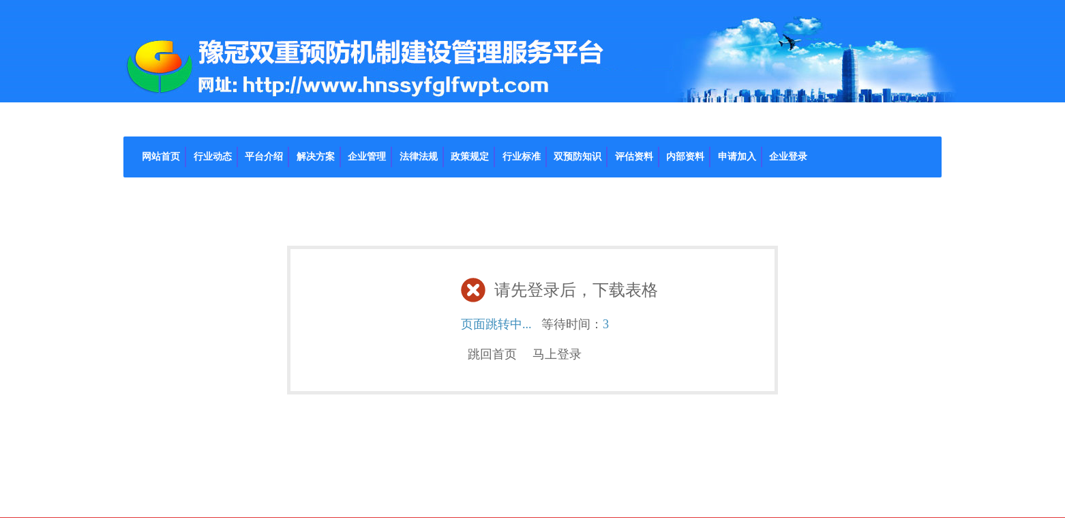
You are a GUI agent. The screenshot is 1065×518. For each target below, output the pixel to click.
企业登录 (788, 157)
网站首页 (161, 157)
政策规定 (470, 157)
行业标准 (521, 157)
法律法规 (419, 157)
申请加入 (737, 157)
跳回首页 (492, 354)
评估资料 (634, 157)
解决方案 (316, 157)
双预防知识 (577, 157)
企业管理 (367, 157)
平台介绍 (264, 157)
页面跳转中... (496, 324)
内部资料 (685, 157)
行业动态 (213, 157)
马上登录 (557, 354)
